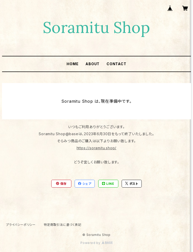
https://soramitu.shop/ (97, 148)
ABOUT (92, 64)
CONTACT (116, 64)
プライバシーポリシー (21, 225)
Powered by (96, 243)
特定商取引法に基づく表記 (62, 225)
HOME (72, 64)
